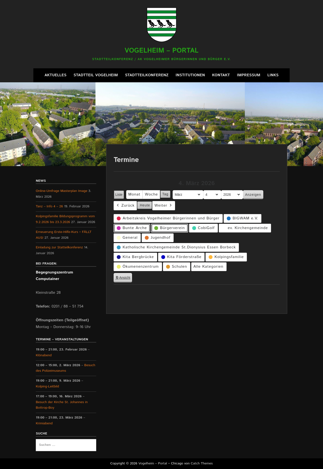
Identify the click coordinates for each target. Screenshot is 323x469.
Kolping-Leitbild (47, 386)
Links (273, 75)
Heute (145, 205)
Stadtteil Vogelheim (95, 75)
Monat (134, 194)
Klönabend (44, 355)
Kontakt (221, 75)
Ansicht (123, 278)
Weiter (163, 205)
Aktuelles (55, 75)
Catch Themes (202, 463)
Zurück (125, 205)
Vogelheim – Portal (161, 51)
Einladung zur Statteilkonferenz (59, 247)
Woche (151, 194)
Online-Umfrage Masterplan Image (61, 191)
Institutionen (190, 75)
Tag (165, 194)
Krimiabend (44, 423)
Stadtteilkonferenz (147, 75)
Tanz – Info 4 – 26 (49, 206)
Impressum (248, 75)
